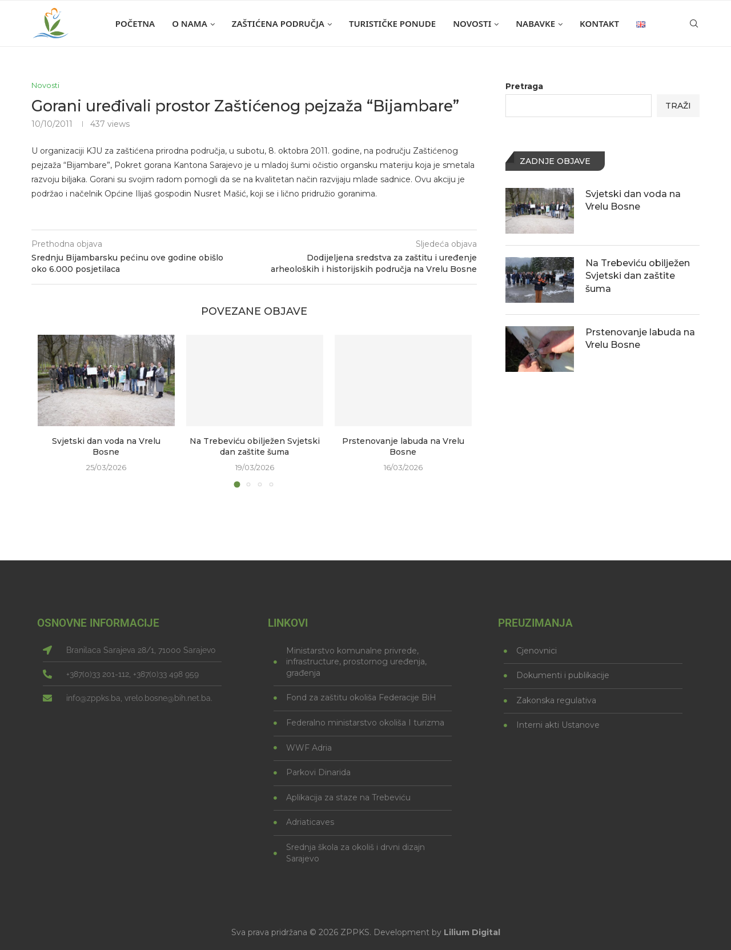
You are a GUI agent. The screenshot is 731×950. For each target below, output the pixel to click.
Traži (678, 106)
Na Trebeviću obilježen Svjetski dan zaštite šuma (255, 447)
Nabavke (535, 23)
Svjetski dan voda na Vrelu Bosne (106, 447)
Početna (135, 23)
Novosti (472, 23)
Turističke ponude (392, 23)
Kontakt (599, 23)
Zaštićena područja (278, 23)
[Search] (694, 23)
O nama (189, 23)
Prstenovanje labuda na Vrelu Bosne (403, 447)
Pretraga (524, 86)
